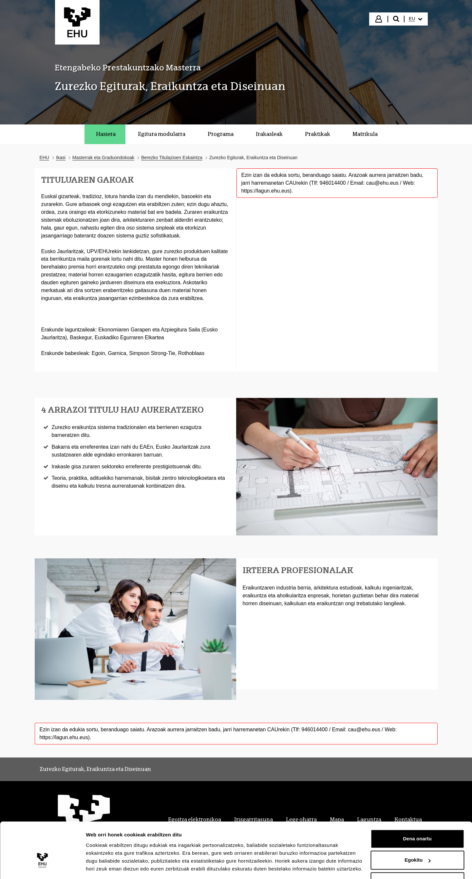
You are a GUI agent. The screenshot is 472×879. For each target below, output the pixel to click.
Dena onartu (417, 818)
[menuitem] (415, 19)
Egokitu (417, 839)
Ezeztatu (417, 861)
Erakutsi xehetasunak (111, 866)
